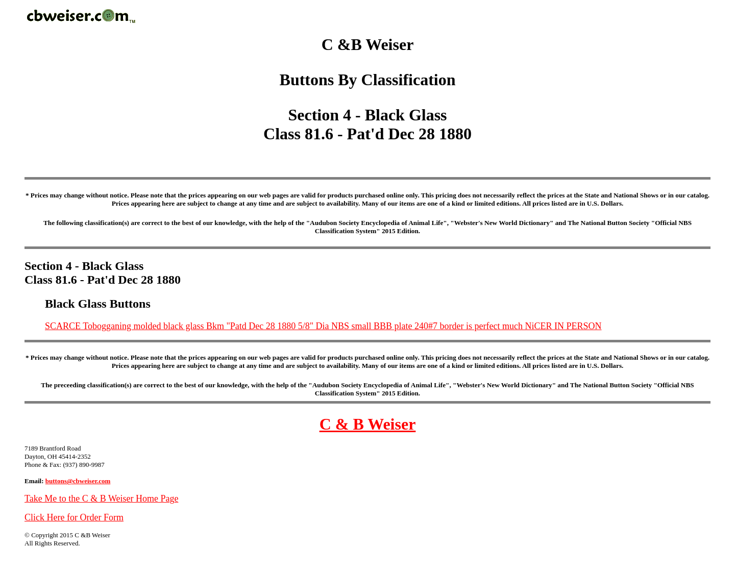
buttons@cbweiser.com (78, 481)
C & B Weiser (368, 424)
